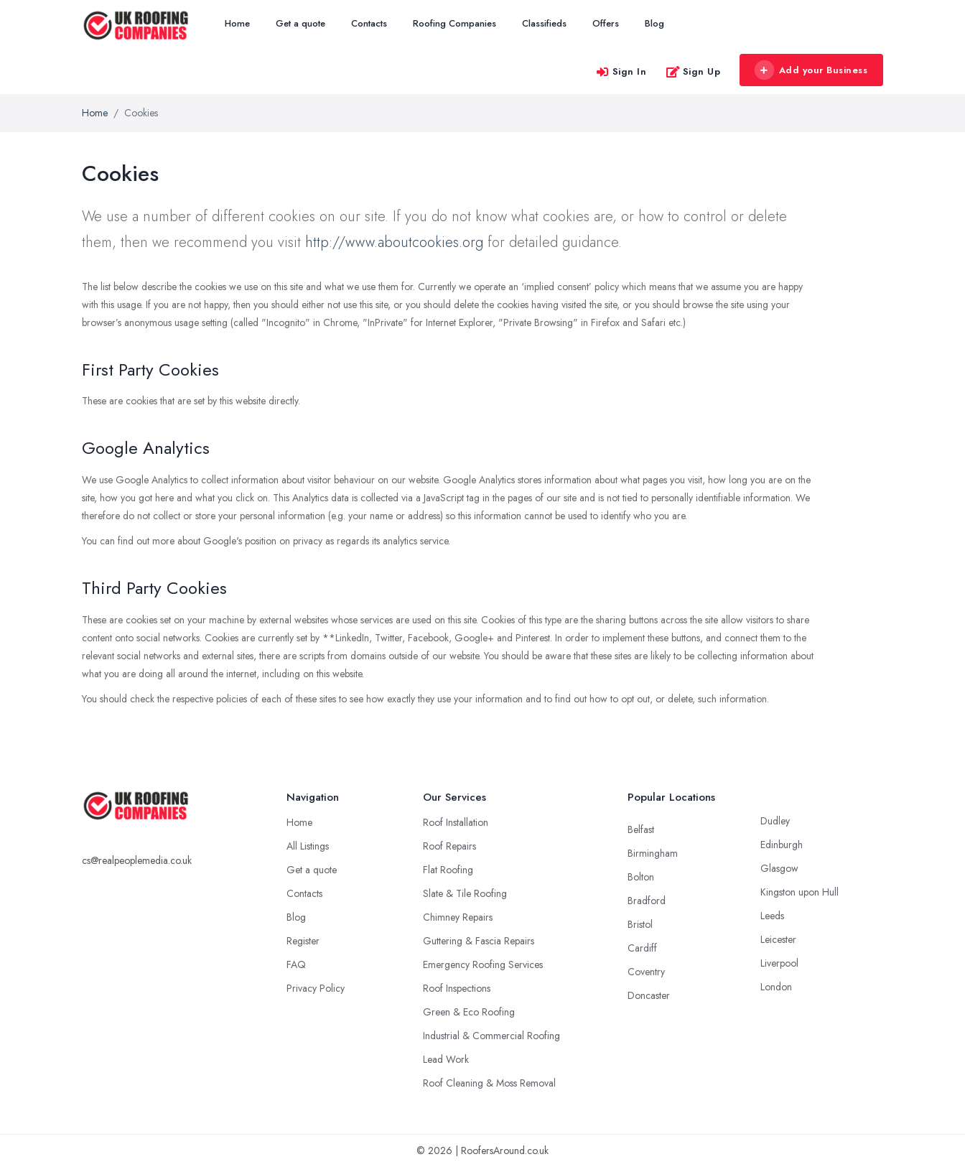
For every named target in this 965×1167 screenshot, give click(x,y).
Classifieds (544, 23)
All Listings (307, 846)
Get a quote (300, 23)
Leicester (778, 939)
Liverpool (779, 963)
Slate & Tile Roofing (465, 893)
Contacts (369, 23)
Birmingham (653, 853)
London (776, 987)
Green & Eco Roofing (469, 1012)
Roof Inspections (456, 988)
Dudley (775, 821)
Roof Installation (455, 822)
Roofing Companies (454, 23)
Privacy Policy (315, 988)
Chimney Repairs (458, 917)
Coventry (646, 971)
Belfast (641, 829)
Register (303, 941)
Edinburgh (781, 844)
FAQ (296, 964)
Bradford (647, 900)
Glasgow (779, 868)
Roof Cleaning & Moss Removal (489, 1083)
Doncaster (649, 995)
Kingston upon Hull (799, 892)
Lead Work (446, 1059)
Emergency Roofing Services (483, 964)
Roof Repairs (449, 846)
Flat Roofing (448, 870)
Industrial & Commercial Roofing (491, 1035)
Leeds (772, 915)
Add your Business (810, 70)
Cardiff (642, 948)
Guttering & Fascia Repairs (478, 941)
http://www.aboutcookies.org (394, 242)
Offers (605, 23)
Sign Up (693, 71)
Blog (654, 23)
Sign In (621, 71)
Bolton (641, 877)
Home (237, 23)
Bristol (640, 924)
